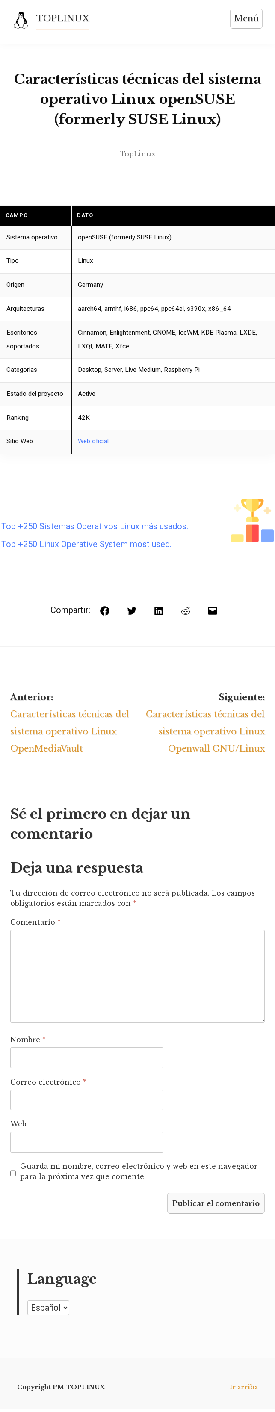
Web (18, 1126)
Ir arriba (244, 1390)
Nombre (28, 1042)
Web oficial (93, 442)
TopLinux (138, 154)
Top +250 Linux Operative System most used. (86, 545)
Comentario (35, 924)
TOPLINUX (63, 18)
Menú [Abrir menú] (246, 18)
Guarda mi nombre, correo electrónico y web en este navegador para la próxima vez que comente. (138, 1173)
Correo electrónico (48, 1084)
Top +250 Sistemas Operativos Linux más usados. (94, 527)
